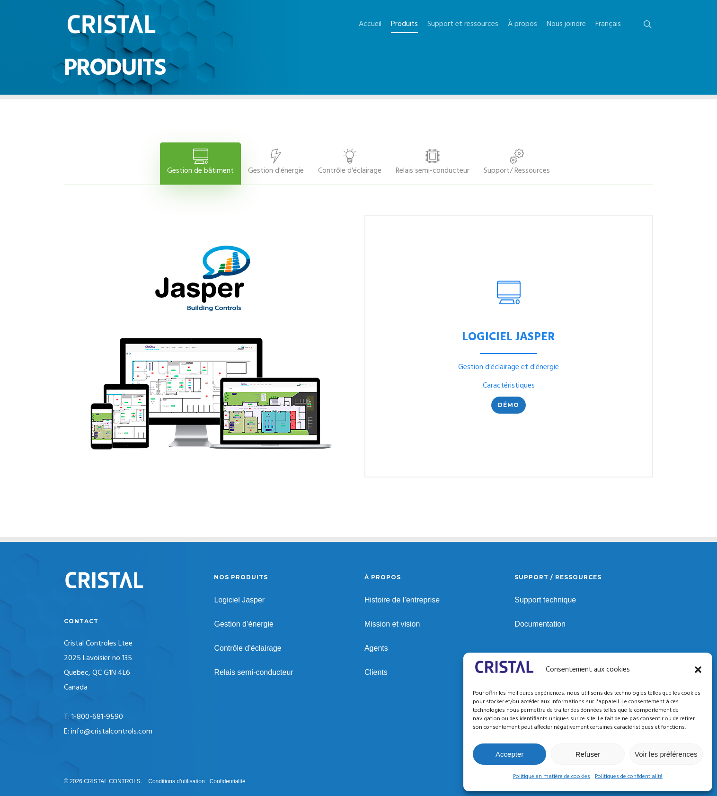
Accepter (509, 754)
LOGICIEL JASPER (508, 337)
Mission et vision (392, 624)
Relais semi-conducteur (253, 672)
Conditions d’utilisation (176, 781)
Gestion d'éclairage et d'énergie (508, 367)
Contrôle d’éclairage (247, 648)
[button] (698, 669)
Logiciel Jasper (239, 600)
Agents (376, 648)
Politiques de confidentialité (629, 776)
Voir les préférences (666, 754)
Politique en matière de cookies (551, 776)
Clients (376, 672)
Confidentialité (228, 781)
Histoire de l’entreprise (402, 600)
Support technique (545, 600)
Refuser (588, 754)
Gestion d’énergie (243, 624)
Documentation (540, 624)
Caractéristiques (509, 386)
